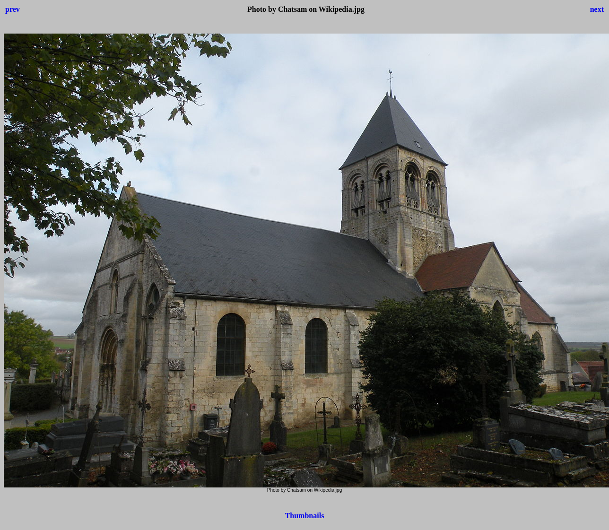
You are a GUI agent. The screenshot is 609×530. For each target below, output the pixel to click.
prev (12, 9)
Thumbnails (304, 516)
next (597, 9)
